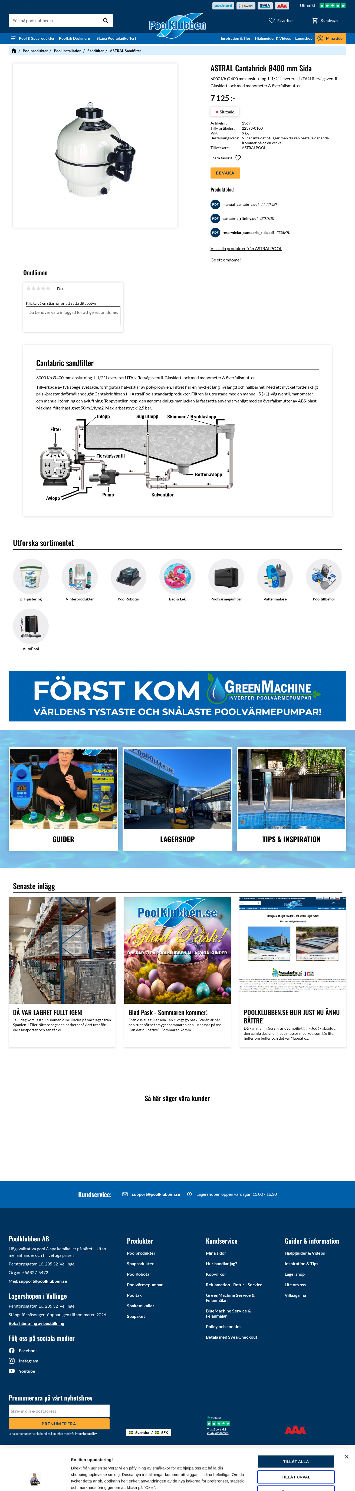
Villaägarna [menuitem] (295, 1295)
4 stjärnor (43, 288)
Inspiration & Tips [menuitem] (236, 38)
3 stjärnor (38, 288)
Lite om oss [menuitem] (295, 1284)
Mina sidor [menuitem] (335, 38)
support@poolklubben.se (156, 1194)
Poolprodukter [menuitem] (141, 1252)
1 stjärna (28, 288)
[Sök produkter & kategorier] (61, 20)
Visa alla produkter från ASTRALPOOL (246, 248)
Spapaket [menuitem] (136, 1316)
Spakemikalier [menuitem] (141, 1305)
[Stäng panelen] (347, 1421)
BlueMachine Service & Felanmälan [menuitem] (228, 1313)
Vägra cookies (296, 1457)
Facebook (28, 1350)
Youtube (27, 1371)
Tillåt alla (296, 1426)
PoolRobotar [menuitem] (139, 1274)
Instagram (28, 1360)
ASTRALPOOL (254, 147)
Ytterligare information (304, 1480)
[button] (280, 20)
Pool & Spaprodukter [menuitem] (37, 38)
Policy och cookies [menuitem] (223, 1326)
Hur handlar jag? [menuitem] (221, 1263)
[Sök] (105, 20)
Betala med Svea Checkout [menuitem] (231, 1336)
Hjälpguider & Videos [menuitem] (273, 38)
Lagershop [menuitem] (304, 38)
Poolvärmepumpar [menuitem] (145, 1284)
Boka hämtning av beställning (36, 1323)
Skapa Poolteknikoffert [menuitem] (116, 38)
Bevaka (225, 172)
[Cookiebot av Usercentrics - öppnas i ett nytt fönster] (35, 1480)
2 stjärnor (33, 288)
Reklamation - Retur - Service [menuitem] (234, 1284)
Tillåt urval (296, 1441)
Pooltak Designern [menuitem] (75, 38)
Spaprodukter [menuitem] (140, 1263)
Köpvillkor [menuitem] (216, 1274)
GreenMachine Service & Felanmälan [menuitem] (230, 1297)
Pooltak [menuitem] (134, 1295)
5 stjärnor (47, 288)
